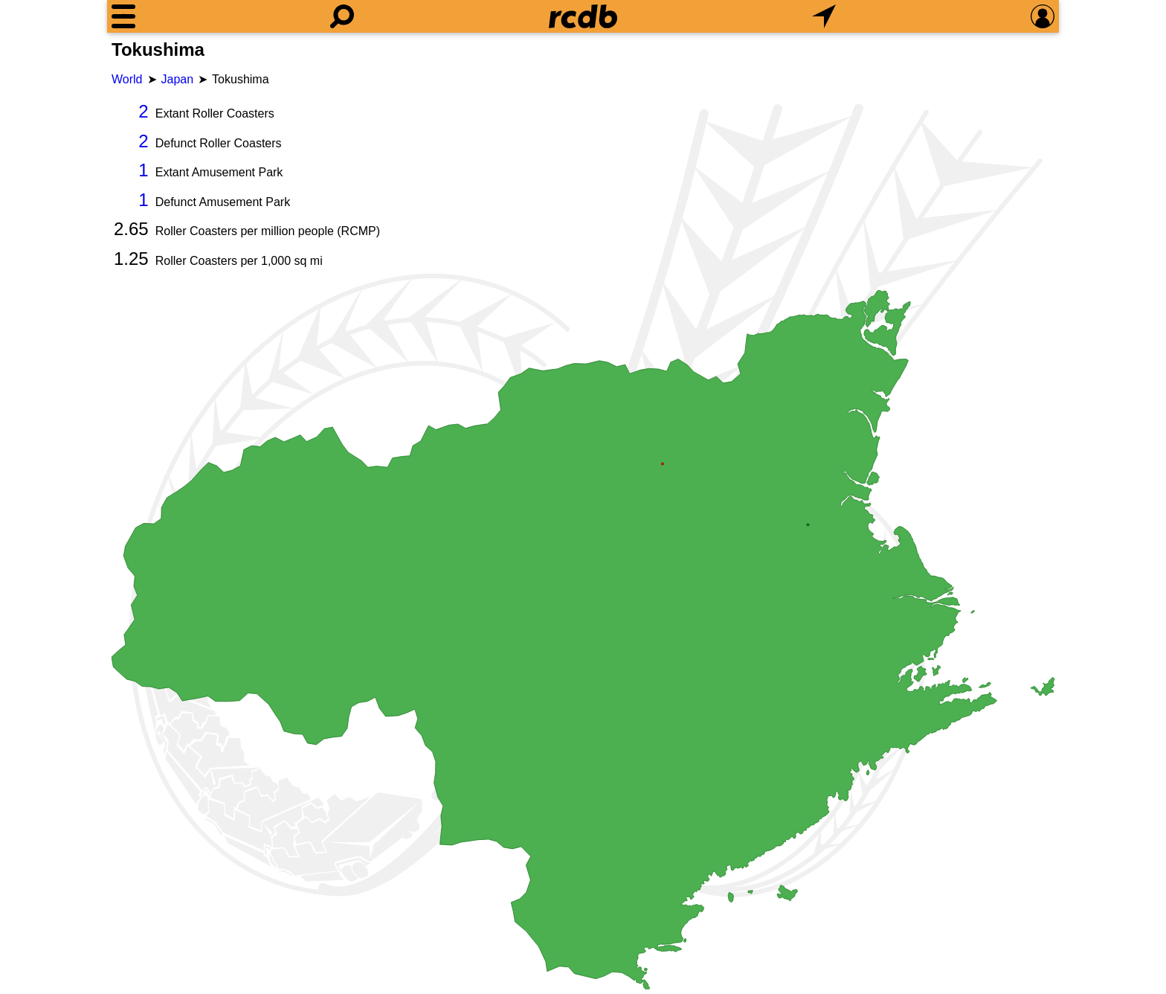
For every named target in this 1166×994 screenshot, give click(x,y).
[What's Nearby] (824, 16)
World (127, 79)
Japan (177, 79)
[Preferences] (1042, 16)
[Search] (342, 16)
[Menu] (123, 16)
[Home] (583, 16)
